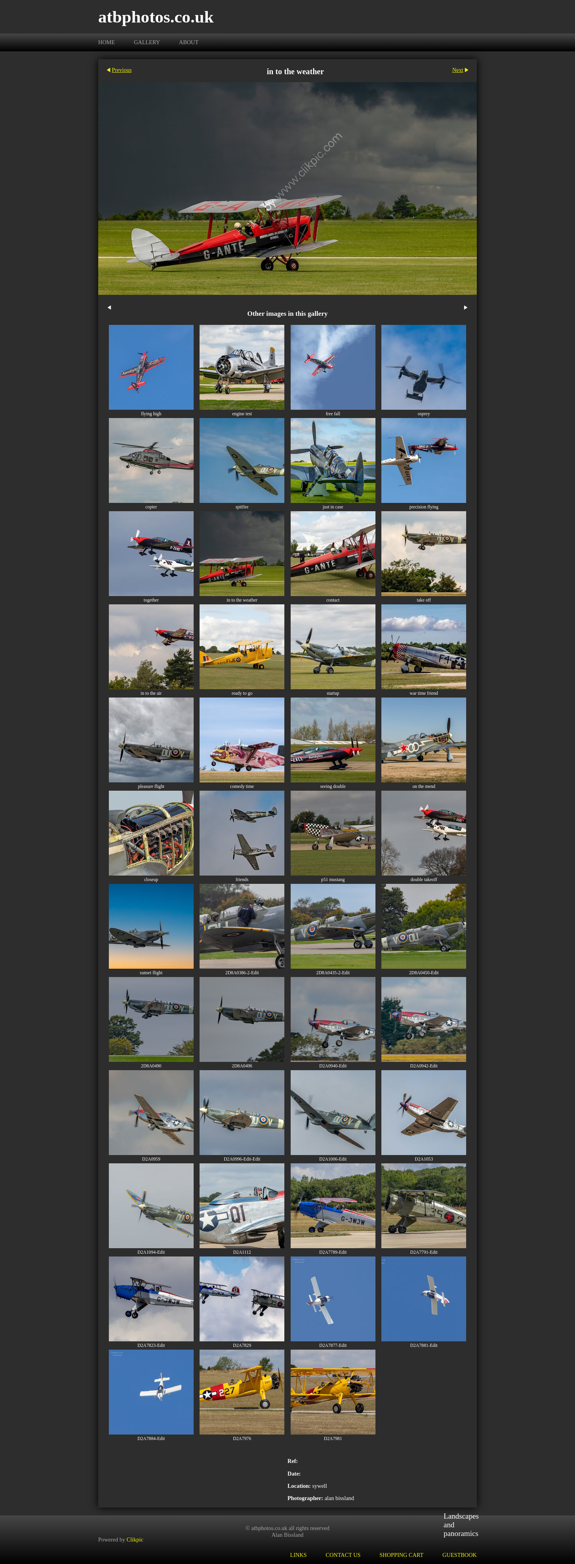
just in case (333, 507)
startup (333, 693)
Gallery (147, 42)
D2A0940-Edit (333, 1066)
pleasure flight (151, 786)
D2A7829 (242, 1345)
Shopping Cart (401, 1555)
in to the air (151, 693)
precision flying (423, 507)
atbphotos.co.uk (156, 17)
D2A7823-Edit (151, 1345)
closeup (151, 879)
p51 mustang (333, 879)
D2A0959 (151, 1159)
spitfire (241, 507)
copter (151, 507)
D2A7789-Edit (333, 1252)
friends (242, 879)
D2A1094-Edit (151, 1252)
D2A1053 (424, 1159)
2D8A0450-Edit (424, 972)
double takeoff (424, 879)
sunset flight (151, 972)
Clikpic (135, 1539)
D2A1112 (242, 1252)
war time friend (424, 693)
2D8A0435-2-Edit (333, 972)
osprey (424, 413)
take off (424, 600)
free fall (333, 413)
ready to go (242, 693)
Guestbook (459, 1555)
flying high (151, 413)
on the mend (424, 786)
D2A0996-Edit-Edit (242, 1159)
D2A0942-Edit (423, 1066)
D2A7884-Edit (151, 1438)
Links (298, 1555)
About (189, 42)
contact (333, 600)
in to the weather (242, 600)
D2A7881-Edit (423, 1345)
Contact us (343, 1555)
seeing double (332, 786)
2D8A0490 (151, 1066)
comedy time (242, 786)
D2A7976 (242, 1438)
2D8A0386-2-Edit (242, 972)
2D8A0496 (242, 1066)
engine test (242, 413)
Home (106, 42)
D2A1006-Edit (333, 1159)
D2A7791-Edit (423, 1252)
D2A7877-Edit (333, 1345)
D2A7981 (333, 1438)
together (151, 600)
